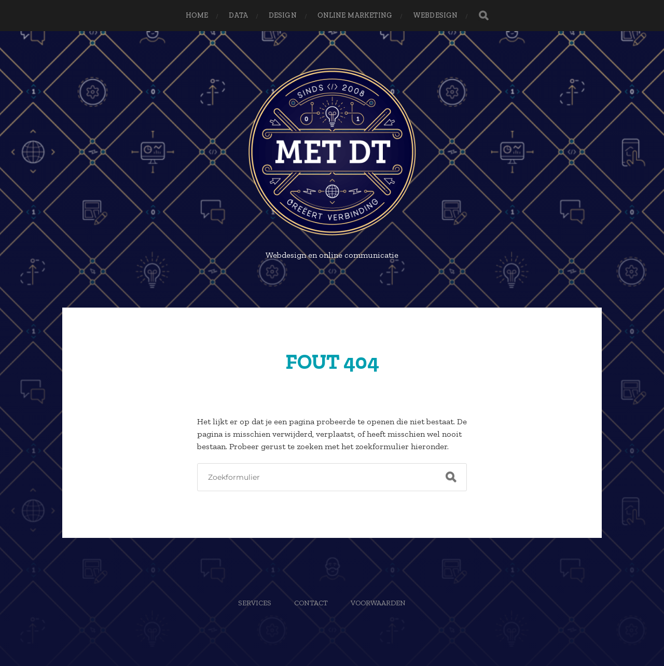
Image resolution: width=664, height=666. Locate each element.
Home (197, 15)
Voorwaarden (378, 603)
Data (238, 15)
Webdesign (435, 15)
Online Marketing (354, 15)
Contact (311, 603)
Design (283, 15)
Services (254, 603)
